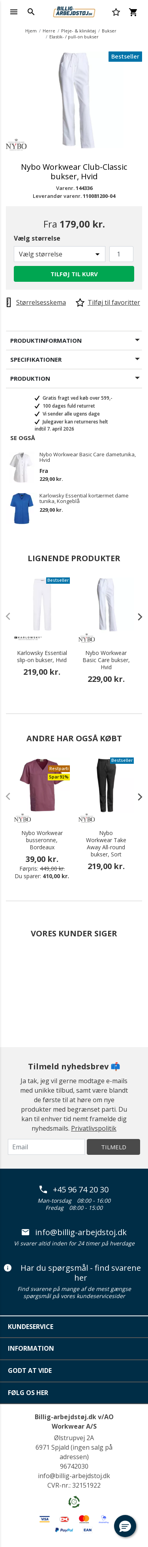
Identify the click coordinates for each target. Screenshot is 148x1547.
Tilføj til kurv (74, 274)
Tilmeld (113, 1147)
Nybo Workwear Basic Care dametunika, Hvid (87, 457)
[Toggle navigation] (13, 12)
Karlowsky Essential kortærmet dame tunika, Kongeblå (84, 498)
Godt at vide (30, 1370)
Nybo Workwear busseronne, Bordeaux (42, 840)
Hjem (31, 31)
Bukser (109, 31)
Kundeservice (30, 1326)
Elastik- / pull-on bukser (74, 37)
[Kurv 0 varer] (133, 12)
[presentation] (136, 616)
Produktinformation (46, 340)
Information (31, 1348)
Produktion (30, 378)
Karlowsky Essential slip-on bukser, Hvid (42, 656)
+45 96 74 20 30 (74, 1189)
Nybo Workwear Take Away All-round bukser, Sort (106, 843)
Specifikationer (36, 359)
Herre (49, 31)
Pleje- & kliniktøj (78, 31)
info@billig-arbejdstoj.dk (74, 1232)
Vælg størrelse (37, 238)
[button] (125, 1526)
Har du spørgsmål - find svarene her (72, 1273)
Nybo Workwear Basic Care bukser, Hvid (106, 660)
